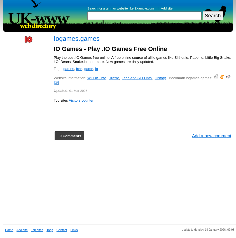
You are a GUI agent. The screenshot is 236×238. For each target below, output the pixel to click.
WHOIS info (96, 78)
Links (74, 230)
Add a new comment (211, 135)
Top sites (37, 230)
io (96, 69)
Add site (167, 8)
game (88, 69)
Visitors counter (81, 100)
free (79, 69)
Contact (62, 230)
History (160, 78)
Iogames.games (77, 38)
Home (9, 230)
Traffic (114, 78)
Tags (49, 230)
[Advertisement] (28, 132)
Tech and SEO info (137, 78)
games (68, 69)
